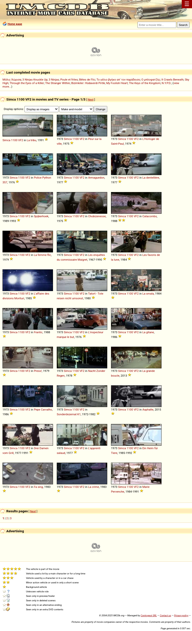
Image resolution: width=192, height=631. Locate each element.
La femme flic (42, 255)
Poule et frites (69, 79)
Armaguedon (96, 177)
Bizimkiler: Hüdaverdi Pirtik (88, 83)
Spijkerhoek (41, 216)
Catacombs (149, 216)
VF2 (20, 140)
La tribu (31, 140)
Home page (15, 24)
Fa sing (38, 487)
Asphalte (147, 409)
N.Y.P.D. (166, 83)
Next (91, 99)
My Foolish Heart (117, 83)
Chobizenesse (97, 216)
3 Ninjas (54, 79)
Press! (38, 371)
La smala (148, 293)
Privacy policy (181, 615)
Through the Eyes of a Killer (27, 83)
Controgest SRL (148, 615)
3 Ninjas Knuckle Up (35, 79)
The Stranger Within (57, 83)
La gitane (148, 332)
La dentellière (150, 177)
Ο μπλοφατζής (150, 79)
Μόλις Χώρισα (11, 79)
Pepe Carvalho (43, 409)
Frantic (38, 332)
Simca (6, 140)
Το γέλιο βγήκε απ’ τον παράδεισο (118, 79)
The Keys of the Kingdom (144, 83)
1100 (14, 140)
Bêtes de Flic (87, 79)
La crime (93, 487)
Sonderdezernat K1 (69, 414)
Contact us (165, 615)
